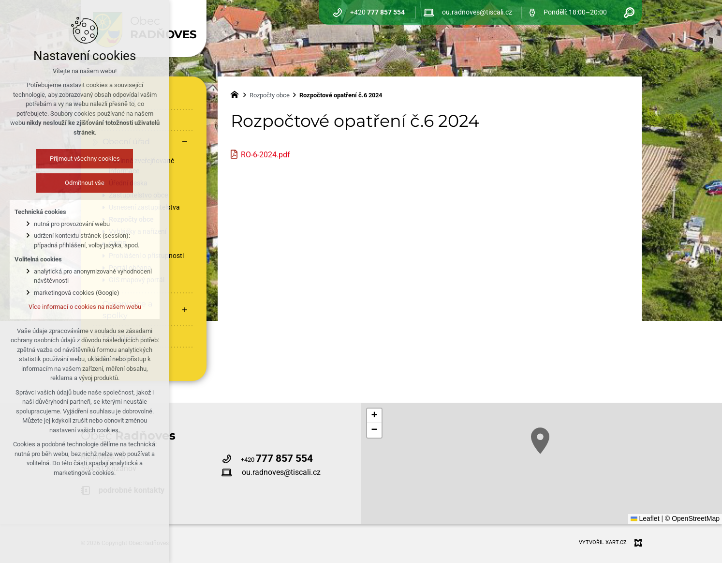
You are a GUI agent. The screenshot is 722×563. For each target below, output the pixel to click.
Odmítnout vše (84, 182)
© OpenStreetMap (692, 518)
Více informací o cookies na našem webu (85, 306)
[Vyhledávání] (629, 12)
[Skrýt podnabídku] (184, 141)
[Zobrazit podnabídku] (184, 309)
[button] (540, 441)
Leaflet (645, 518)
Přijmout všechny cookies (85, 158)
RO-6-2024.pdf (265, 154)
